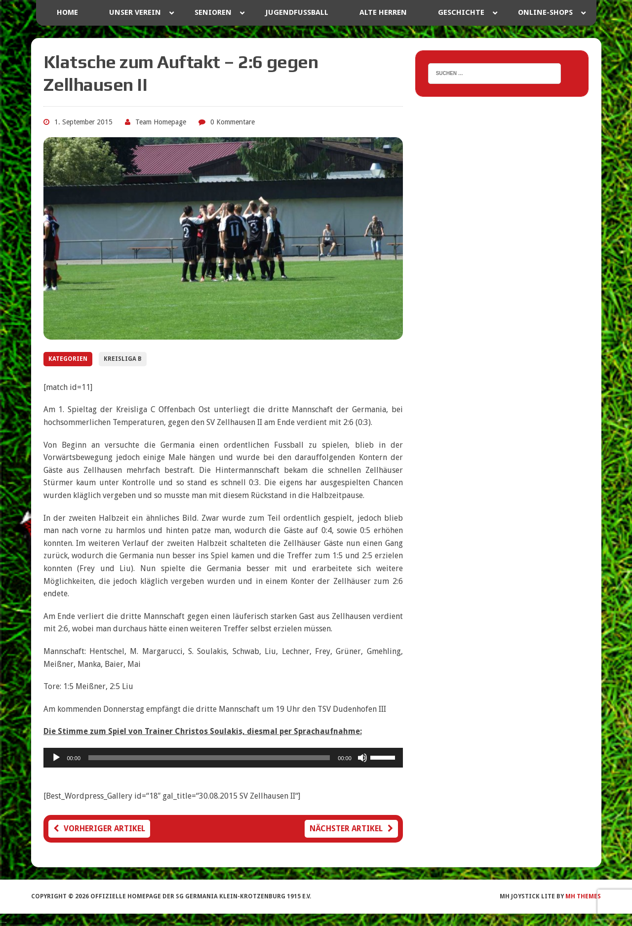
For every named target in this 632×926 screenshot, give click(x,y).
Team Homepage (160, 122)
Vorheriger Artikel (99, 828)
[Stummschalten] (362, 758)
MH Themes (583, 896)
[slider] (209, 757)
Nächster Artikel (351, 828)
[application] (223, 758)
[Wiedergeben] (56, 758)
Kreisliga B (123, 358)
